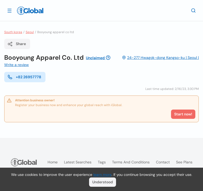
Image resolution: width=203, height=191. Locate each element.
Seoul (30, 32)
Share (16, 44)
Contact (163, 162)
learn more (102, 174)
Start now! (183, 114)
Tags (102, 162)
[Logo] (30, 10)
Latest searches (77, 162)
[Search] (193, 10)
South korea (13, 32)
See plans (184, 162)
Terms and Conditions (131, 162)
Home (53, 162)
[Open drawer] (9, 10)
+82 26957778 (24, 77)
